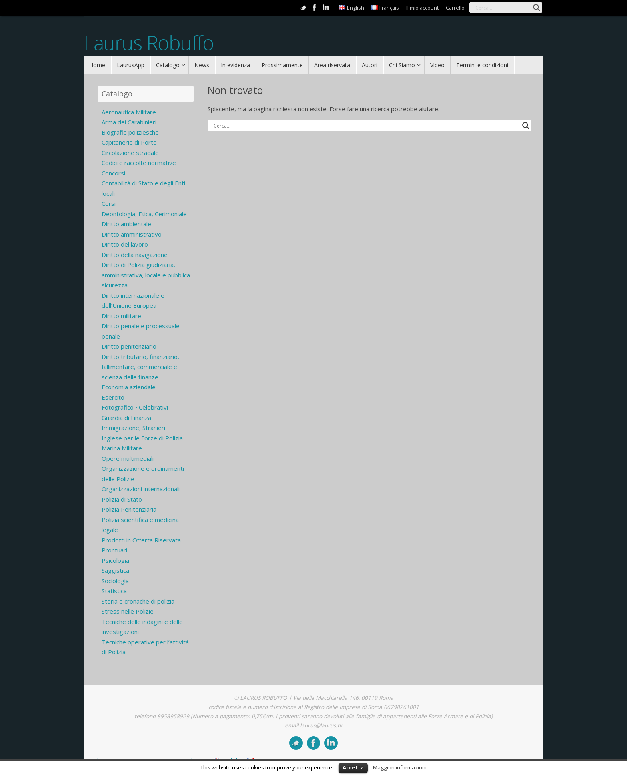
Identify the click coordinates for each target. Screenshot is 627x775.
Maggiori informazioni (400, 767)
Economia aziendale (129, 387)
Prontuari (114, 550)
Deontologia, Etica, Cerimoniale (144, 214)
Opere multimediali (128, 458)
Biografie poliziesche (130, 132)
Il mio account (422, 7)
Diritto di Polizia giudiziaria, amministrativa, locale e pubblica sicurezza (146, 275)
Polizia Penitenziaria (129, 509)
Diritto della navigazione (135, 255)
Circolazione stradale (130, 153)
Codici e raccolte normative (139, 163)
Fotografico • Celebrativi (135, 407)
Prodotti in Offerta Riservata (141, 540)
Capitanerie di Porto (129, 142)
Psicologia (115, 560)
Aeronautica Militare (129, 112)
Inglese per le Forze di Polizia (142, 438)
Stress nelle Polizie (128, 611)
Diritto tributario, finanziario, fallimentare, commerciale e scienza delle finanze (140, 367)
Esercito (113, 397)
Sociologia (115, 581)
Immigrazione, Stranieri (133, 428)
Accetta (353, 767)
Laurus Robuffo (148, 43)
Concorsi (113, 173)
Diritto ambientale (126, 224)
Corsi (109, 203)
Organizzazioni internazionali (141, 489)
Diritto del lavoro (125, 244)
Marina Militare (122, 448)
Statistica (114, 591)
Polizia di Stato (122, 499)
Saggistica (115, 570)
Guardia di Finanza (126, 418)
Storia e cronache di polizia (138, 601)
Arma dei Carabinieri (129, 122)
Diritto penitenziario (129, 346)
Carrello (455, 7)
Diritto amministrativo (132, 234)
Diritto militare (121, 316)
